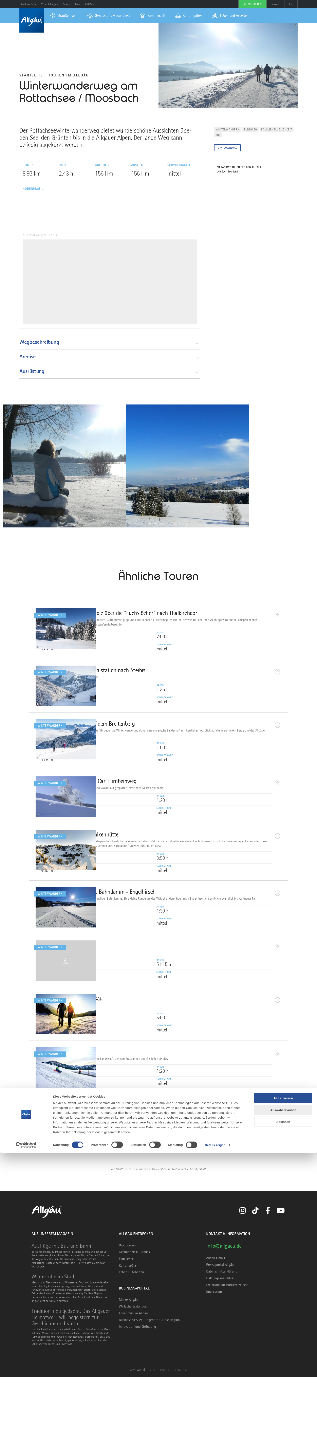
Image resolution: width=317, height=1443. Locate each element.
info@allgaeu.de (224, 1312)
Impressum (214, 1357)
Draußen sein (128, 1311)
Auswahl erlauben (283, 1400)
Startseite (31, 75)
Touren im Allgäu (69, 75)
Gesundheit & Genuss (134, 1318)
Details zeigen (215, 1435)
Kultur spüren (128, 1331)
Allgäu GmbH (215, 1324)
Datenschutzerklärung (221, 1337)
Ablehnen (283, 1411)
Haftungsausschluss (220, 1344)
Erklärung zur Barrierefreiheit (227, 1351)
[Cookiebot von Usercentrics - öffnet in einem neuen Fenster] (26, 1435)
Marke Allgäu (128, 1366)
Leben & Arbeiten (131, 1338)
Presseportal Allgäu (220, 1331)
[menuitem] (63, 15)
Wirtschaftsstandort (133, 1372)
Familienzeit (127, 1324)
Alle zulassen (283, 1388)
